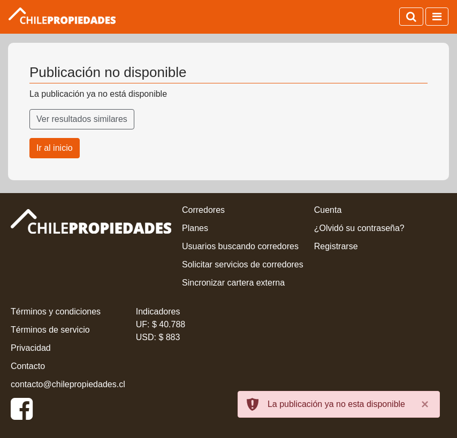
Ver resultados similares (81, 119)
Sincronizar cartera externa (233, 282)
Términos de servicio (50, 329)
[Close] (424, 404)
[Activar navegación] (436, 16)
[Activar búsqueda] (411, 16)
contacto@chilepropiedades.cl (68, 384)
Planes (195, 228)
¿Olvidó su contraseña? (359, 228)
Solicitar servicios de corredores (242, 264)
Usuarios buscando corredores (240, 246)
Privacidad (31, 347)
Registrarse (336, 246)
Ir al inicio (54, 147)
